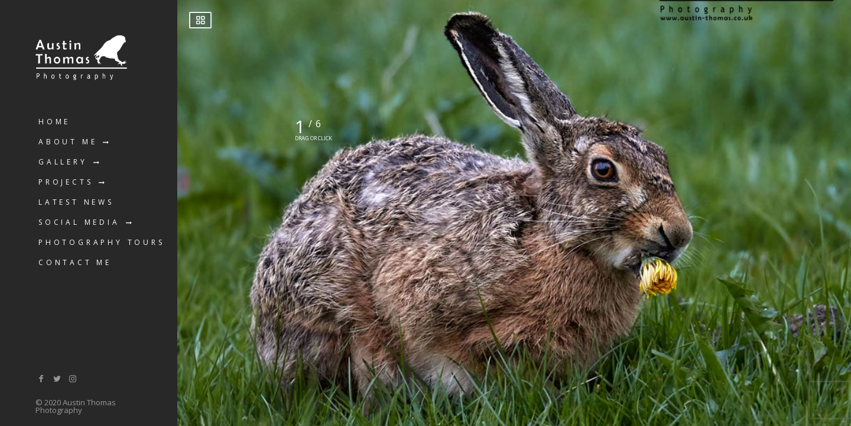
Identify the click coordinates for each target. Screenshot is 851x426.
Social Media (79, 222)
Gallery (62, 162)
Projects (65, 182)
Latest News (76, 202)
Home (54, 122)
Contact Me (75, 262)
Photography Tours (101, 242)
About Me (67, 142)
